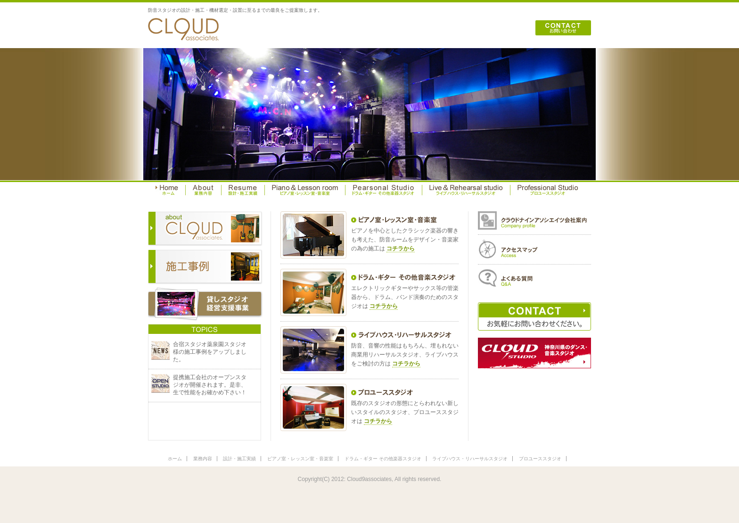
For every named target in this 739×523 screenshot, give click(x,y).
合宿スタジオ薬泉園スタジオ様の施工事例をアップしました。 (209, 352)
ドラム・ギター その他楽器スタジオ (383, 458)
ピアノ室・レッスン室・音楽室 (300, 458)
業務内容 (202, 458)
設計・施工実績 (239, 458)
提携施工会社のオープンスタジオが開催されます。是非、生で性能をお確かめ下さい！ (209, 385)
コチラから (400, 248)
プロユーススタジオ (540, 458)
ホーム (175, 458)
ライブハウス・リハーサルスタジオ (470, 458)
